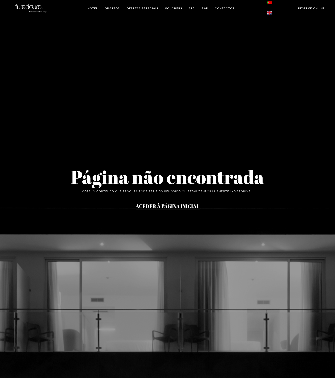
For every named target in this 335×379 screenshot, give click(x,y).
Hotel (93, 8)
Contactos (224, 8)
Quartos (112, 8)
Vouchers (173, 8)
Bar (205, 8)
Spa (192, 8)
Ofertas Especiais (142, 8)
